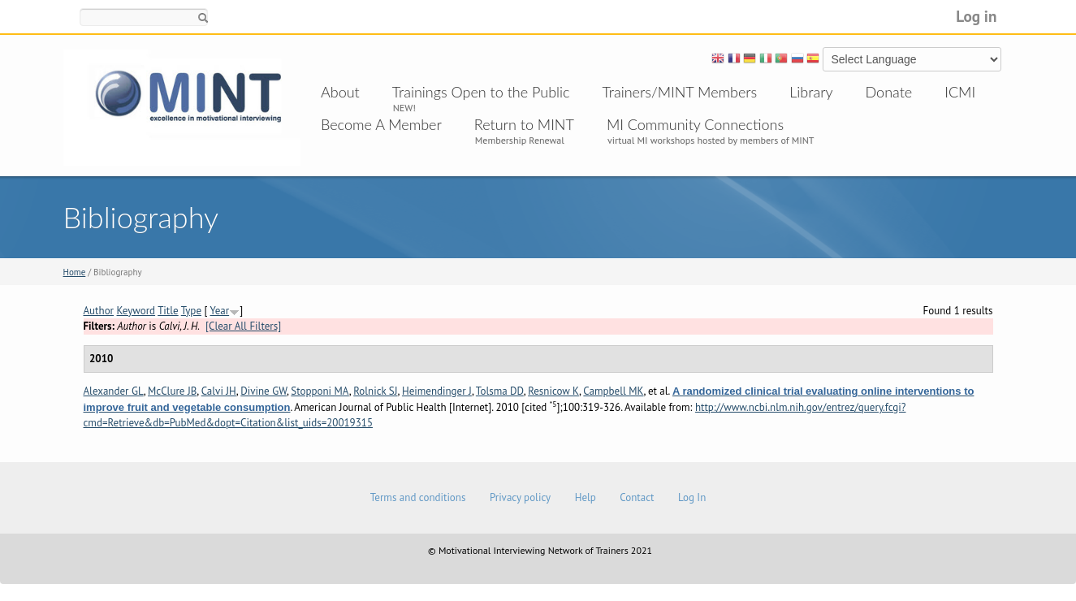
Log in (976, 16)
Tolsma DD (500, 391)
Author (99, 311)
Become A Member (381, 124)
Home (74, 272)
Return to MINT (524, 124)
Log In (692, 497)
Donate (889, 92)
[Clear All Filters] (243, 326)
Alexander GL (114, 391)
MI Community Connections (695, 124)
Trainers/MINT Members (680, 92)
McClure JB (172, 391)
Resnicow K (553, 391)
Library (810, 92)
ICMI (959, 92)
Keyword (136, 311)
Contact (637, 497)
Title (168, 311)
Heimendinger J (437, 391)
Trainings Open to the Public (481, 92)
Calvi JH (218, 391)
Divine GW (263, 391)
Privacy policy (520, 497)
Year (220, 311)
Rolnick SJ (375, 391)
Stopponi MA (319, 391)
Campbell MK (613, 391)
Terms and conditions (418, 497)
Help (585, 497)
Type (191, 311)
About (340, 92)
